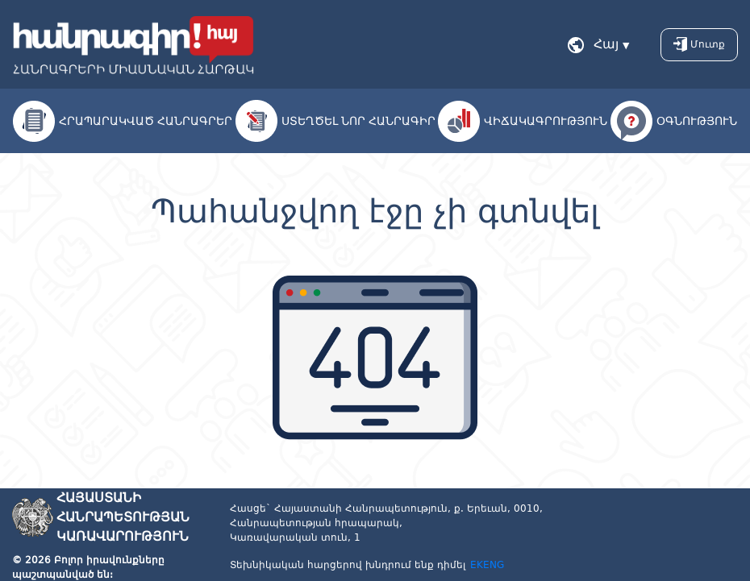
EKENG (487, 565)
